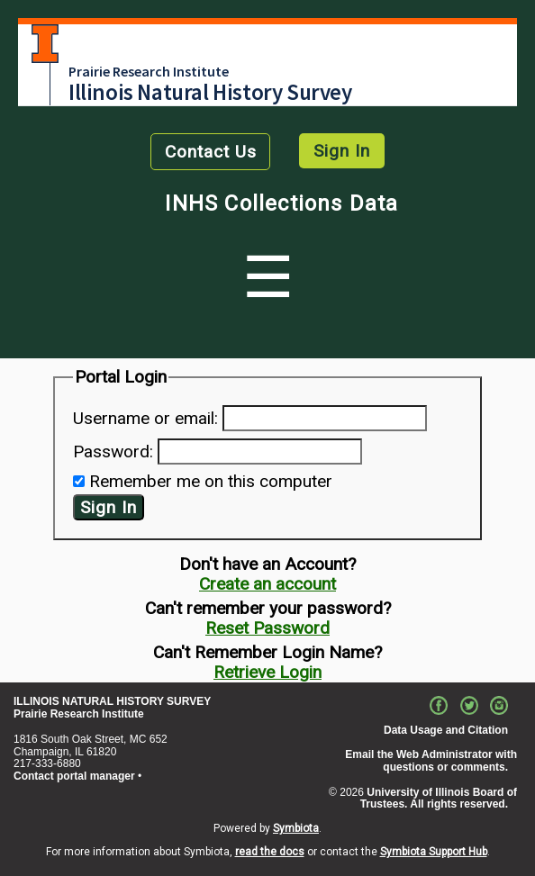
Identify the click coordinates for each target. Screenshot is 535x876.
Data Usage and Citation (446, 730)
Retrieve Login (267, 672)
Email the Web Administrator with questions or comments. (431, 760)
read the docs (269, 851)
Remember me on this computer (210, 481)
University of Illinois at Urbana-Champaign (45, 43)
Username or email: (145, 418)
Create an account (267, 583)
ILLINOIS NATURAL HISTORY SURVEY (112, 701)
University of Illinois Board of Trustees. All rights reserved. (438, 798)
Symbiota (296, 828)
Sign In (341, 150)
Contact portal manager (74, 776)
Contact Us (211, 151)
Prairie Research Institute (148, 71)
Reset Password (267, 628)
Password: (113, 451)
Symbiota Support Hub (433, 851)
